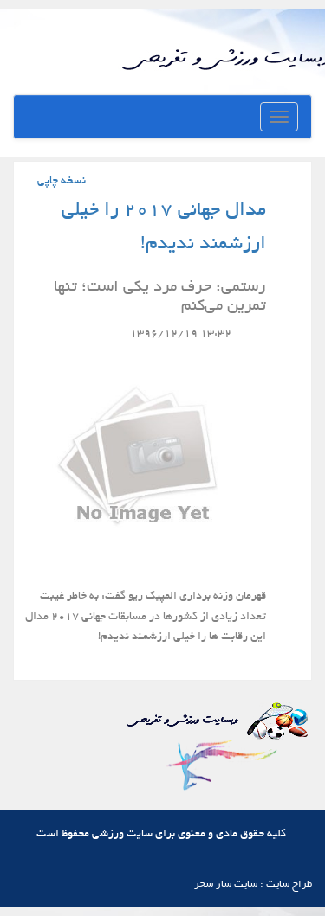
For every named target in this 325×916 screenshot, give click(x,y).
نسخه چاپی (61, 182)
